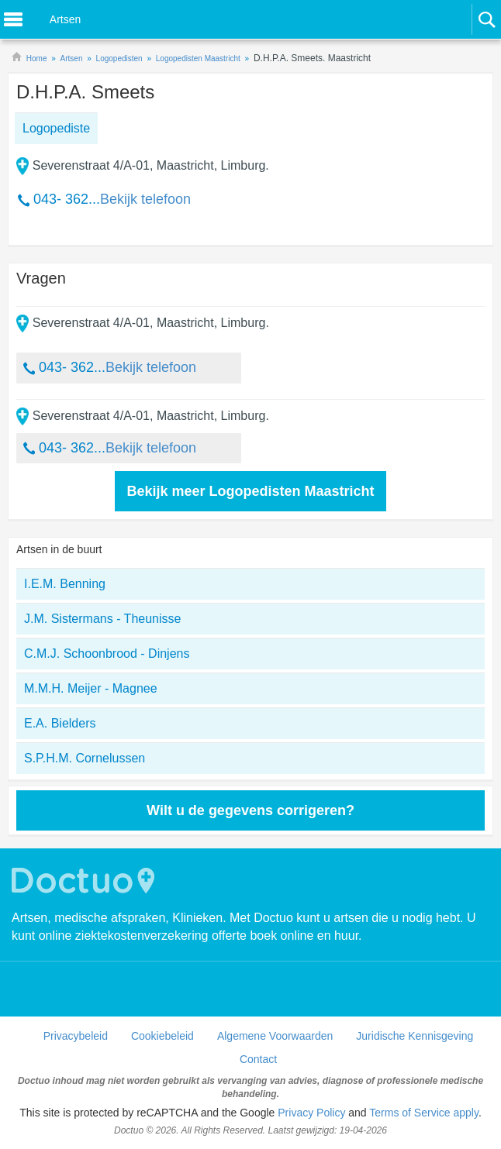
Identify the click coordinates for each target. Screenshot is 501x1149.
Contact (258, 1059)
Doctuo (85, 880)
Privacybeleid (75, 1036)
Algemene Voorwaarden (275, 1036)
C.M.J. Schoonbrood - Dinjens (106, 653)
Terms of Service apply (424, 1112)
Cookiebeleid (162, 1036)
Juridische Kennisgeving (414, 1036)
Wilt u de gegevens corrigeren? (250, 810)
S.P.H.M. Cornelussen (84, 758)
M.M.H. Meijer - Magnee (90, 688)
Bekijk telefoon (145, 199)
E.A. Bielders (59, 723)
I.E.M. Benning (64, 583)
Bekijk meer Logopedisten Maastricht (250, 491)
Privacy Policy (311, 1112)
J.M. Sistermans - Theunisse (102, 618)
